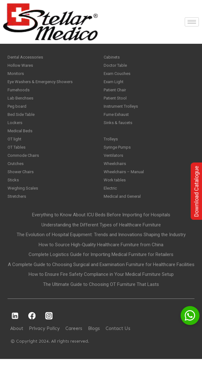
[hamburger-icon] (192, 21)
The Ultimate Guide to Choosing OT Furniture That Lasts (101, 296)
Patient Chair (116, 92)
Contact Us (118, 340)
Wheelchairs (116, 171)
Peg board (18, 110)
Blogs (94, 340)
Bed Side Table (22, 119)
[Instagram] (48, 327)
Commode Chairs (25, 163)
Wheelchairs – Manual (125, 180)
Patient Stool (116, 101)
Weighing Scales (24, 198)
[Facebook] (32, 327)
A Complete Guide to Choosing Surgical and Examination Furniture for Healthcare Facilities (101, 276)
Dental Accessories (27, 57)
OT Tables (18, 154)
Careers (73, 340)
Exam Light (115, 83)
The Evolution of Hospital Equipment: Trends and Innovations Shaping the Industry (101, 246)
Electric (111, 198)
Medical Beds (21, 136)
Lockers (15, 127)
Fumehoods (19, 92)
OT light (15, 145)
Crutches (16, 171)
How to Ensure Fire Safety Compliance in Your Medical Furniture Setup (101, 285)
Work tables (115, 189)
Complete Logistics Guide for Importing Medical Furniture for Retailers (101, 266)
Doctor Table (116, 66)
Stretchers (18, 207)
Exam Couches (118, 74)
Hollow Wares (21, 66)
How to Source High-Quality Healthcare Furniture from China (101, 256)
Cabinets (112, 57)
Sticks (13, 189)
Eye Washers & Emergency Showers (43, 83)
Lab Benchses (21, 101)
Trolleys (111, 145)
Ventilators (114, 163)
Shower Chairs (22, 180)
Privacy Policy (44, 340)
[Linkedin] (15, 327)
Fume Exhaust (118, 119)
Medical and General (124, 207)
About (16, 340)
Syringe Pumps (119, 154)
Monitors (16, 74)
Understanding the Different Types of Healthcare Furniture (101, 236)
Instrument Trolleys (123, 110)
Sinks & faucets (119, 127)
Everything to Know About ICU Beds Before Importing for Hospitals (101, 226)
